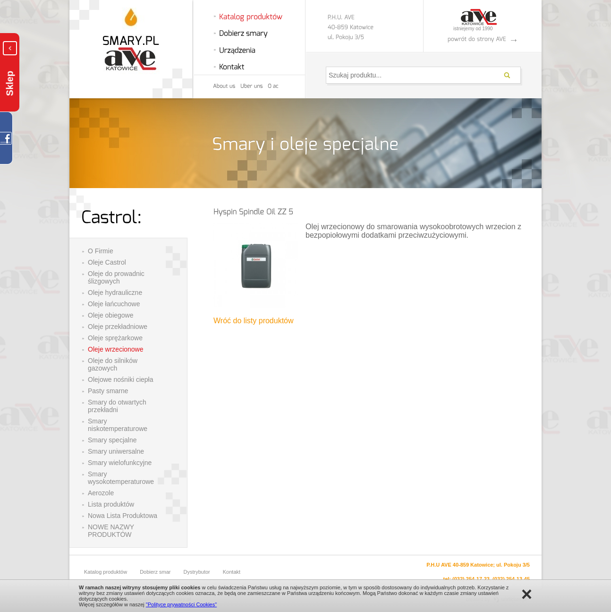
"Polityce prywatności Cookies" (181, 604)
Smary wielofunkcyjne (120, 462)
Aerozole (101, 493)
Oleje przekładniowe (117, 326)
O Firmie (100, 251)
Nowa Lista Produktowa (122, 515)
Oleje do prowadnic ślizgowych (116, 277)
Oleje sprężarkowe (115, 338)
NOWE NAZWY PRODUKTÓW (111, 530)
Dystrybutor (197, 572)
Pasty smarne (108, 391)
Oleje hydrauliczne (115, 292)
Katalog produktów (105, 572)
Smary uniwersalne (116, 451)
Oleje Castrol (107, 262)
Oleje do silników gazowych (112, 364)
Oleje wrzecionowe (116, 349)
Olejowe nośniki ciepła (120, 379)
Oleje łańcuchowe (114, 304)
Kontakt (231, 572)
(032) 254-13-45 (511, 579)
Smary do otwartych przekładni (117, 406)
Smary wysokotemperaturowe (121, 477)
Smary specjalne (112, 440)
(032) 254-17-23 (471, 579)
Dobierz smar (155, 572)
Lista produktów (111, 504)
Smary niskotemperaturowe (117, 424)
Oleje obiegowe (111, 315)
